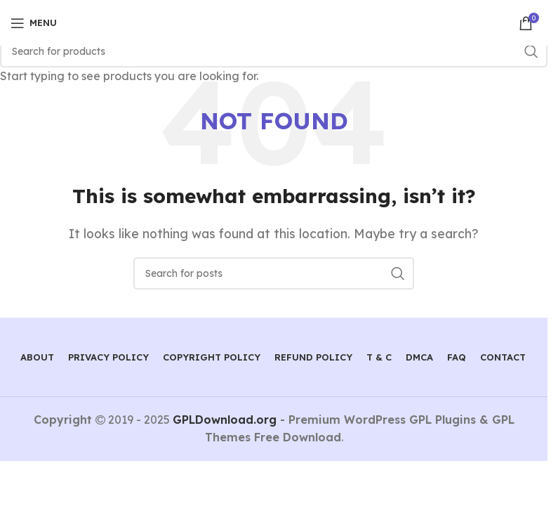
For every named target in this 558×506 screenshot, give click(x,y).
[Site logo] (274, 22)
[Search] (273, 51)
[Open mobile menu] (34, 23)
